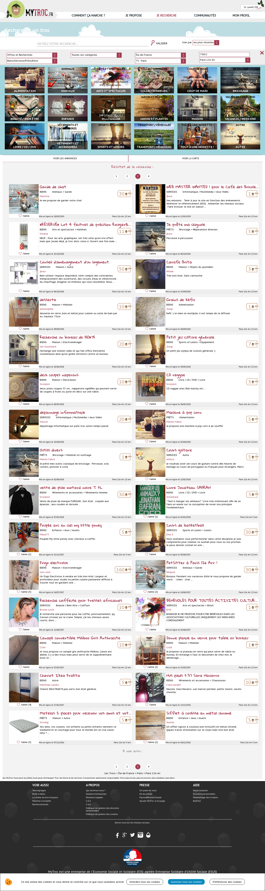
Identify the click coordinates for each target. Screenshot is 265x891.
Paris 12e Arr (153, 773)
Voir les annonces (65, 158)
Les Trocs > (111, 773)
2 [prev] (127, 176)
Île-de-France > (127, 773)
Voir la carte (190, 158)
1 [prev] (116, 176)
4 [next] (148, 176)
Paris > (141, 773)
